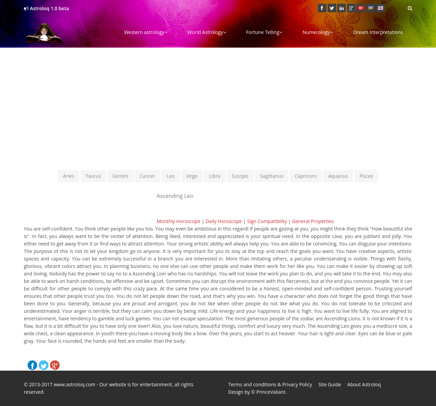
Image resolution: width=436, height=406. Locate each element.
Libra (214, 176)
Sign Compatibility (267, 221)
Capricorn (306, 176)
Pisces (366, 176)
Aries (68, 176)
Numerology (317, 32)
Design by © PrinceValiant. (257, 392)
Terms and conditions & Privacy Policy (270, 384)
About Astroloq (364, 384)
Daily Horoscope (223, 221)
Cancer (147, 176)
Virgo (192, 176)
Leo (171, 176)
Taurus (93, 176)
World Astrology (207, 32)
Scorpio (240, 176)
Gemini (120, 176)
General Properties (313, 221)
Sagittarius (271, 176)
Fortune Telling (264, 32)
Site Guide (329, 384)
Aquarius (338, 176)
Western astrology (145, 32)
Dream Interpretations (378, 32)
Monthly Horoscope (178, 221)
